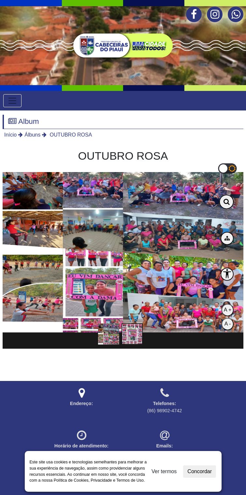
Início (10, 135)
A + (228, 310)
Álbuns (32, 135)
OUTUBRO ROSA (70, 135)
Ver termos (164, 471)
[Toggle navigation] (12, 100)
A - (227, 324)
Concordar (199, 471)
